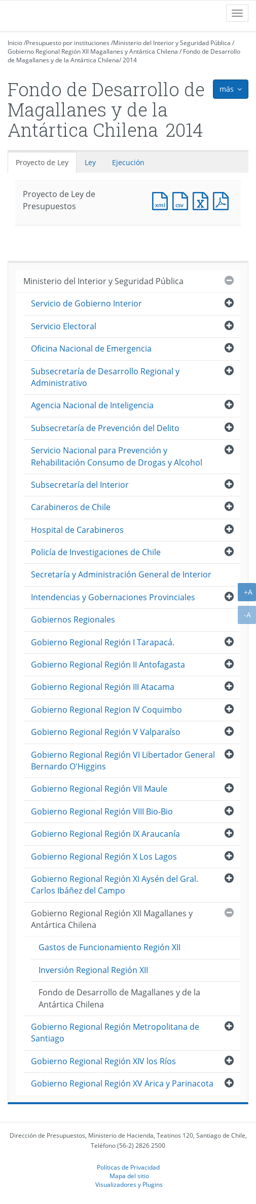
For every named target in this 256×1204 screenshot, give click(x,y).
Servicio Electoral (63, 326)
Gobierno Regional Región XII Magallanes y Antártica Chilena (93, 51)
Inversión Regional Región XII (93, 970)
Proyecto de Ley (42, 162)
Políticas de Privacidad (128, 1167)
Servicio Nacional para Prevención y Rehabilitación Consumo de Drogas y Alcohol (116, 456)
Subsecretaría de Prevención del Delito (105, 428)
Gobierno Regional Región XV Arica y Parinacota (122, 1083)
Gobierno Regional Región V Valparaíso (105, 731)
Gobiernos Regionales (73, 619)
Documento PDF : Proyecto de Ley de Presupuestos (223, 199)
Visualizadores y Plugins (129, 1184)
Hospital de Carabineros (77, 529)
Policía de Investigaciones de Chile (96, 552)
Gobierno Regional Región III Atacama (102, 686)
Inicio (15, 42)
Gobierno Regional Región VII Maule (99, 788)
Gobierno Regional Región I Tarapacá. (102, 642)
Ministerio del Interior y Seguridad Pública (172, 42)
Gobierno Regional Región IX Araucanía (105, 833)
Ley (90, 162)
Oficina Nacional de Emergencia (91, 348)
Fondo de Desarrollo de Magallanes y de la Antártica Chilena (119, 998)
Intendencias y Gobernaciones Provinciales (113, 597)
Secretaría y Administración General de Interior (121, 574)
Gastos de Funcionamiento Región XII (109, 947)
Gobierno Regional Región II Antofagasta (108, 664)
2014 (130, 60)
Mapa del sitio (129, 1176)
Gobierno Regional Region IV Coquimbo (106, 709)
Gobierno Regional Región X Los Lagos (104, 856)
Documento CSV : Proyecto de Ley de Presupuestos (182, 199)
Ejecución (128, 162)
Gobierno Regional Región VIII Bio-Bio (102, 811)
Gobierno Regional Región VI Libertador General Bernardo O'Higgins (123, 760)
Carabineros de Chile (71, 507)
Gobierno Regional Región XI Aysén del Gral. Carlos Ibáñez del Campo (114, 884)
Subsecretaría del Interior (80, 484)
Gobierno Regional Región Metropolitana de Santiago (115, 1032)
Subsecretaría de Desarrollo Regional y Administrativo (105, 377)
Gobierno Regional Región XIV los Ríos (103, 1061)
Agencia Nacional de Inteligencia (92, 405)
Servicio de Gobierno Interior (86, 303)
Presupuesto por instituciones (67, 42)
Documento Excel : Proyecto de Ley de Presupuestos (203, 199)
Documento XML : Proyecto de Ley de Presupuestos (162, 199)
